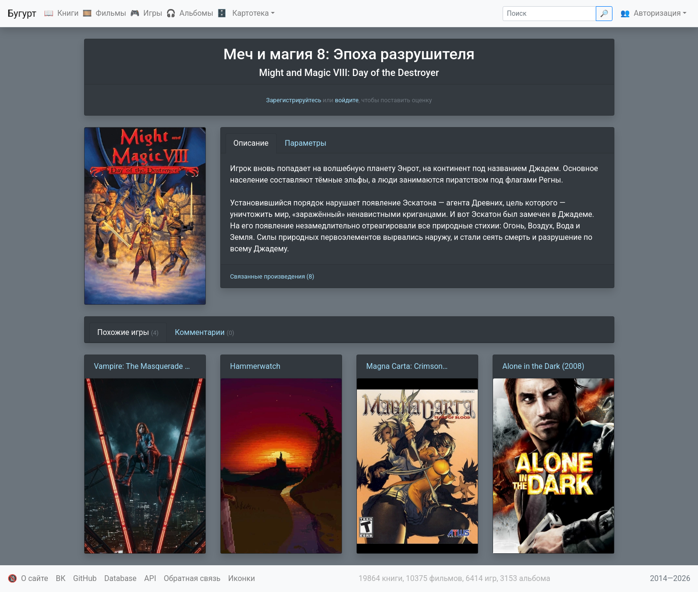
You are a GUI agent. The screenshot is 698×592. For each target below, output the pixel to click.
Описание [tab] (251, 143)
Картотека (250, 13)
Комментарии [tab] (204, 332)
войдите (347, 100)
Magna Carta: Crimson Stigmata (404, 367)
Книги (68, 13)
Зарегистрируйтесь (293, 100)
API (150, 578)
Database (120, 578)
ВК (60, 578)
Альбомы (197, 13)
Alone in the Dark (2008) (544, 366)
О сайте (34, 578)
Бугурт (22, 13)
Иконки (241, 578)
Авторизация (657, 13)
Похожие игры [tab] (128, 332)
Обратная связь (192, 578)
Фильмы (111, 13)
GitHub (85, 578)
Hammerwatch (255, 366)
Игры (152, 13)
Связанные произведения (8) (272, 276)
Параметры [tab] (305, 143)
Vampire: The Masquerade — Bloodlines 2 (142, 367)
